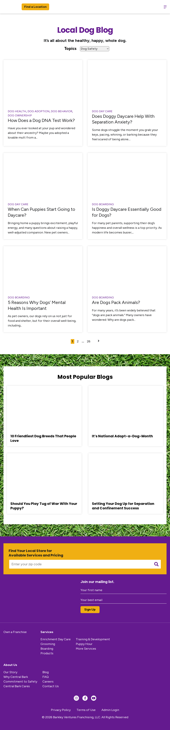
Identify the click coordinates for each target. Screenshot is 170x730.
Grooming (48, 644)
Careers (47, 681)
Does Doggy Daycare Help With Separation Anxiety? (123, 119)
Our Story (10, 672)
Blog (45, 672)
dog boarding (103, 204)
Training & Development (93, 639)
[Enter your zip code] (79, 564)
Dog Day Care (102, 111)
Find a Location (35, 7)
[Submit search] (156, 564)
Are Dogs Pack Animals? (116, 302)
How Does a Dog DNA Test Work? (41, 120)
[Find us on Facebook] (85, 698)
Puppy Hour (84, 644)
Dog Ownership (20, 115)
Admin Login (110, 710)
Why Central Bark (15, 677)
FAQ (45, 677)
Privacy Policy (61, 710)
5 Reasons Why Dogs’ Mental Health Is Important (37, 305)
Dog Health (17, 111)
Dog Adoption (39, 111)
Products (47, 653)
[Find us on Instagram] (76, 698)
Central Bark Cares (16, 686)
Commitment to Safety (20, 681)
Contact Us (50, 686)
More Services (86, 649)
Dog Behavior (61, 111)
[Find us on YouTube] (93, 698)
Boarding (47, 649)
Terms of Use (86, 710)
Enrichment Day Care (56, 639)
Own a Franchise (15, 632)
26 (88, 341)
